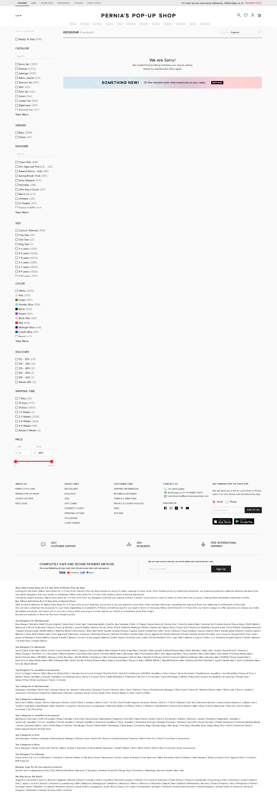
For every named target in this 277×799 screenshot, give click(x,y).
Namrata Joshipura (79, 634)
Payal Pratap (218, 627)
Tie (29, 709)
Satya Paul (67, 624)
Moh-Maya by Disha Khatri (56, 673)
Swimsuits (33, 693)
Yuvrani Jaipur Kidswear (127, 757)
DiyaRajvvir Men (99, 657)
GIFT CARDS (71, 503)
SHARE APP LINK (253, 510)
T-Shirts (172, 702)
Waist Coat (101, 702)
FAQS (116, 508)
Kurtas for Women (69, 689)
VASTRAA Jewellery (151, 673)
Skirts (239, 689)
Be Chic (142, 676)
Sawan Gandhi (59, 637)
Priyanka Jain (213, 634)
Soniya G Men (136, 660)
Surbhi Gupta (118, 637)
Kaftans (137, 689)
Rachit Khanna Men (25, 657)
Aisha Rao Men (65, 657)
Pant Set (231, 706)
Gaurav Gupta (205, 631)
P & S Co (33, 757)
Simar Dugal (93, 637)
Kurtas (66, 702)
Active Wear (243, 706)
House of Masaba (24, 637)
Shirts (46, 702)
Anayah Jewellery (51, 676)
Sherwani (55, 702)
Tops (128, 689)
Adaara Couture (193, 637)
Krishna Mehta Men (111, 653)
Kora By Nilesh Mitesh (26, 663)
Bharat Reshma (67, 653)
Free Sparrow (149, 757)
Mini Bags (173, 725)
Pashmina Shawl (242, 725)
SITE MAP (118, 513)
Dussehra (92, 770)
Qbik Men (210, 653)
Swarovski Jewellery (26, 722)
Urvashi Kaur (23, 640)
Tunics (146, 689)
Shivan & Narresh (36, 627)
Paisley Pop (242, 676)
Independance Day (39, 770)
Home (18, 31)
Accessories (84, 706)
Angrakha (30, 706)
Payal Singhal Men (239, 657)
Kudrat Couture (171, 657)
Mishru (145, 627)
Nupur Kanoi (169, 627)
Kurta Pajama (232, 702)
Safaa (145, 637)
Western (148, 706)
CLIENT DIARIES (72, 523)
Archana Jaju (133, 637)
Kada (257, 722)
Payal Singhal (189, 631)
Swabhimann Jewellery (208, 673)
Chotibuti (58, 757)
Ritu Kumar (79, 631)
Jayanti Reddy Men (225, 660)
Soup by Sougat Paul (233, 634)
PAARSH (224, 657)
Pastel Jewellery (66, 722)
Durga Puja (125, 770)
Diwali (18, 770)
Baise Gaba (238, 624)
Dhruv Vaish (48, 650)
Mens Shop (198, 706)
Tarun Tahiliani (172, 631)
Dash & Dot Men (31, 650)
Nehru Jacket (34, 702)
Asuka (218, 650)
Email (218, 501)
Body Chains (156, 719)
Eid (52, 770)
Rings (60, 719)
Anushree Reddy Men (240, 653)
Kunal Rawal (229, 650)
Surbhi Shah (137, 634)
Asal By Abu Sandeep (117, 624)
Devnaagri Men (131, 653)
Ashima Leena (252, 631)
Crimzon (61, 680)
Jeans (220, 702)
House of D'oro (247, 673)
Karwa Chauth (164, 770)
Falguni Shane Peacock (151, 624)
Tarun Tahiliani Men (193, 653)
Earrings (32, 719)
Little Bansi (45, 757)
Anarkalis (32, 689)
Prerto (52, 680)
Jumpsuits (20, 693)
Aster (165, 673)
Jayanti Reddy (82, 627)
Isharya (36, 673)
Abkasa (52, 657)
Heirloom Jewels (195, 719)
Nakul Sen (156, 627)
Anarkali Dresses (119, 738)
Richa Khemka (157, 637)
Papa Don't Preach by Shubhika (194, 627)
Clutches (67, 725)
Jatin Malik (222, 653)
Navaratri (81, 770)
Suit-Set (191, 702)
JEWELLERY (47, 3)
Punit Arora (21, 660)
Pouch (90, 725)
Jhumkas (181, 722)
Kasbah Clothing (152, 657)
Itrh (168, 637)
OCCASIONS (71, 518)
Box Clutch (226, 725)
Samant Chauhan (120, 634)
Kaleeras (118, 719)
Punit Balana (233, 627)
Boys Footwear (167, 748)
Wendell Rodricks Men (173, 660)
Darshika (81, 653)
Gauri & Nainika (64, 627)
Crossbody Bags (142, 725)
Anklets (181, 719)
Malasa (105, 637)
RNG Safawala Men (59, 660)
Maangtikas (106, 719)
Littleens (186, 757)
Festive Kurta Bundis (180, 706)
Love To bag (94, 673)
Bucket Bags (159, 725)
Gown (106, 689)
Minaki (18, 676)
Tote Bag (184, 725)
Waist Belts (100, 725)
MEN (33, 3)
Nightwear (57, 693)
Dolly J (133, 624)
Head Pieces (141, 719)
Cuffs (41, 719)
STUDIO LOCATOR (24, 498)
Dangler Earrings (166, 722)
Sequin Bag (213, 725)
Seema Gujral (137, 631)
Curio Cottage (22, 673)
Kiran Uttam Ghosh (110, 627)
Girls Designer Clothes (26, 738)
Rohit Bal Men (193, 650)
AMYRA (183, 676)
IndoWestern (161, 706)
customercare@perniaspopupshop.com (188, 496)
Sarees (54, 689)
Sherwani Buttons (206, 702)
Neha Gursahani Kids (169, 757)
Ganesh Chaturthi (108, 770)
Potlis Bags (55, 725)
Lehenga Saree (82, 693)
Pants (81, 702)
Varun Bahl (31, 634)
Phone (233, 501)
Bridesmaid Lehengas (162, 689)
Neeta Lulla (44, 634)
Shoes (20, 725)
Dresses (97, 689)
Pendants (211, 719)
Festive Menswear (215, 706)
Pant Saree (112, 693)
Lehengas (20, 689)
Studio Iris (208, 637)
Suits (73, 702)
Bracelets (50, 719)
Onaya (50, 627)
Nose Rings (92, 719)
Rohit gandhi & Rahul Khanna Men (166, 650)
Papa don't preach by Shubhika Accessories (211, 676)
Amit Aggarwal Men (171, 653)
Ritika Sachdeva (38, 680)
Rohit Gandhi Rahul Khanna (229, 631)
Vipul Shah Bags (169, 676)
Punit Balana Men (150, 653)
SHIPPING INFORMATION (126, 488)
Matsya (72, 637)
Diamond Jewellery (106, 722)
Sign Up (221, 568)
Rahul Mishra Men (38, 660)
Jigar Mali (177, 637)
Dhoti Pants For (148, 738)
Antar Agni (80, 624)
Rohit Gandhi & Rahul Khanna (113, 631)
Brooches (37, 709)
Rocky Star (170, 624)
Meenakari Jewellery (228, 719)
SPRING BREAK (152, 660)
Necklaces (20, 719)
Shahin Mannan (252, 637)
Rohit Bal (91, 631)
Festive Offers (143, 693)
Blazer (126, 748)
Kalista (94, 627)
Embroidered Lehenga (62, 738)
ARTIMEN (41, 657)
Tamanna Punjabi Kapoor (229, 637)
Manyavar (20, 627)
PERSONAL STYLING (74, 513)
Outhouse (134, 673)
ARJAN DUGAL (82, 657)
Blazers (181, 702)
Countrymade (63, 650)
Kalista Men (136, 657)
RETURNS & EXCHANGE (125, 493)
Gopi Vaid (251, 634)
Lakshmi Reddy (72, 757)
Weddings (150, 770)
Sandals (29, 725)
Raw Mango (21, 624)
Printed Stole (44, 729)
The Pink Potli (110, 673)
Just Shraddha (229, 673)
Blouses (68, 693)
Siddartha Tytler (154, 631)
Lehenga (44, 738)
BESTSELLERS (71, 488)
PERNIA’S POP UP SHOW (27, 493)
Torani (81, 637)
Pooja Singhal (53, 624)
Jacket (117, 748)
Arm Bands (170, 719)
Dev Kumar (94, 653)
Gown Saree (98, 693)
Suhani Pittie (21, 680)
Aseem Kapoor (40, 640)
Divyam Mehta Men (100, 650)
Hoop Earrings (205, 722)
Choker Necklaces (224, 722)
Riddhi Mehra (47, 631)
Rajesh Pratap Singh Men (124, 650)
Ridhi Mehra (253, 624)
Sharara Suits (82, 738)
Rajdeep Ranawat (251, 627)
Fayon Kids (21, 757)
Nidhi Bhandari (115, 676)
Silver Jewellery (126, 722)
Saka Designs (199, 757)
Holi (26, 770)
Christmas (138, 770)
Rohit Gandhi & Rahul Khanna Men (88, 660)
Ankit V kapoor (80, 650)
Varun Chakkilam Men (248, 660)
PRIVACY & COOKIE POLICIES (129, 503)
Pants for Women (198, 689)
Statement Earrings (146, 722)
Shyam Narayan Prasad (176, 634)
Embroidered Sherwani (100, 748)
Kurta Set (96, 738)
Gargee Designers (118, 657)
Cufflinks (129, 706)
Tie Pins (113, 702)
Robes (154, 702)
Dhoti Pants (181, 689)
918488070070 (253, 3)
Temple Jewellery (85, 722)
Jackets (248, 689)
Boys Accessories (186, 748)
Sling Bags (126, 725)
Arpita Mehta (42, 637)
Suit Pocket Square (128, 702)
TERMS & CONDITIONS (125, 498)
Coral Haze (153, 676)
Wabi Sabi (207, 650)
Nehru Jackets (67, 748)
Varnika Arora (79, 673)
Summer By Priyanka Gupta (216, 624)
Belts (37, 725)
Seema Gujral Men (117, 660)
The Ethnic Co (38, 653)
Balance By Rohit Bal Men (199, 660)
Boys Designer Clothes (26, 748)
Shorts (162, 702)
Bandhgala (42, 706)
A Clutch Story (98, 676)
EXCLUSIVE (70, 493)
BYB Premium (22, 761)
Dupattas (45, 693)
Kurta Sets (43, 689)
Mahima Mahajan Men (192, 657)
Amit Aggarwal (59, 634)
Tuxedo (19, 706)
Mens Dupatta (57, 706)
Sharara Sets (117, 689)
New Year (179, 770)
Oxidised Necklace (245, 722)
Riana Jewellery (32, 676)
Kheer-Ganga (22, 653)
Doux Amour (82, 676)
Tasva (18, 650)
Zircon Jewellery (47, 722)
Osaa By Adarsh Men (189, 624)
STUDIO (78, 3)
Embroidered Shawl (25, 729)
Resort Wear (215, 689)
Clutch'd (123, 673)
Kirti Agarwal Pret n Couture (240, 757)
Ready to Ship (127, 693)
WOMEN (22, 3)
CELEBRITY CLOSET (74, 508)
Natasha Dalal (37, 624)
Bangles (69, 719)
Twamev (241, 650)
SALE (67, 498)
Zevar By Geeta (186, 673)
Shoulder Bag (198, 725)
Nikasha (19, 634)
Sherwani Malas (115, 706)
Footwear (20, 709)
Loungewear (98, 706)
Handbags (79, 725)
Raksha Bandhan (65, 770)
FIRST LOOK (94, 3)
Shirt (133, 748)
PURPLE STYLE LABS (25, 488)
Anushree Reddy (96, 624)
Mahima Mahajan (131, 627)
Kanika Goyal (197, 634)
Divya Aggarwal (153, 634)
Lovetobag (68, 676)
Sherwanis (85, 689)
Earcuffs (128, 719)
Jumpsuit (71, 706)
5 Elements (130, 676)
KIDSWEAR (64, 3)
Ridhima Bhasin (64, 631)
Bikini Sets (229, 689)
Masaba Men (212, 657)
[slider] (15, 461)
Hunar (173, 673)
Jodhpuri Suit (248, 702)
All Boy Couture (216, 757)
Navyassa (107, 757)
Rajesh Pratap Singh (27, 631)
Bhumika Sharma (100, 634)
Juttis (45, 725)
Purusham (53, 653)
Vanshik (143, 650)
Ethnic (139, 706)
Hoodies (144, 702)
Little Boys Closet (91, 757)
